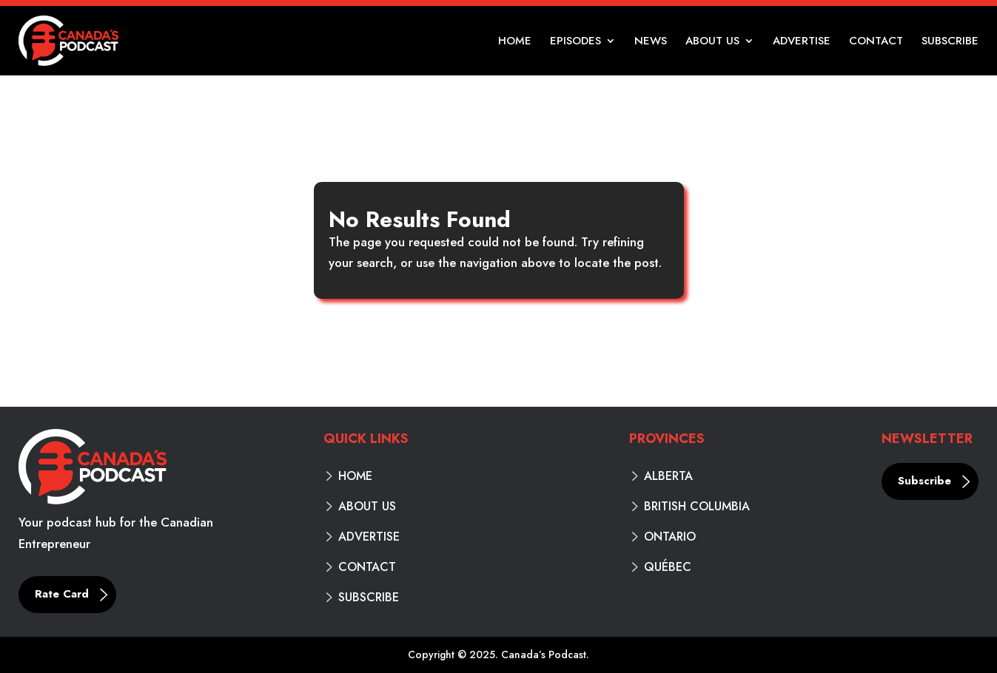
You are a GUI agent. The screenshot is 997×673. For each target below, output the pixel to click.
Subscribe (950, 42)
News (650, 42)
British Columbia (697, 506)
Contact (876, 42)
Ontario (670, 537)
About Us (712, 42)
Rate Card (62, 594)
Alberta (668, 476)
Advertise (801, 42)
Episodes (575, 42)
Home (514, 42)
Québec (667, 567)
